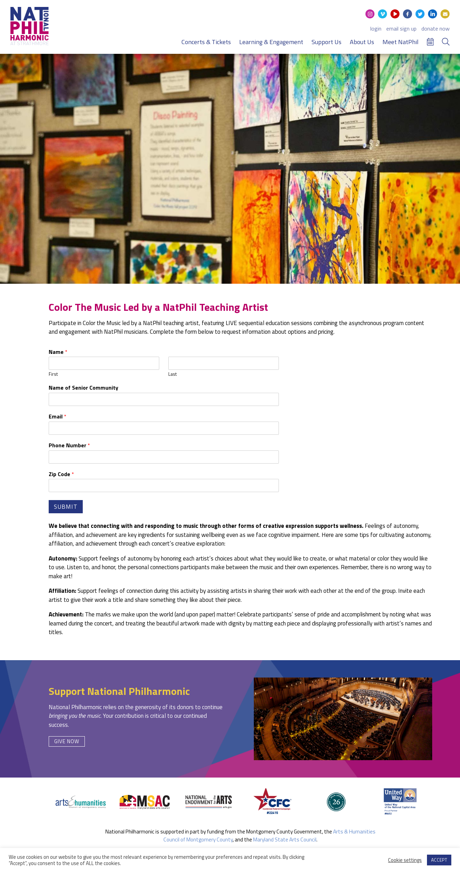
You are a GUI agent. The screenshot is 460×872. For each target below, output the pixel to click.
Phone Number (69, 445)
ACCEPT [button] (439, 859)
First (53, 374)
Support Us (326, 42)
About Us (362, 42)
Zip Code (61, 474)
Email (57, 416)
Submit (66, 506)
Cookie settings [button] (405, 860)
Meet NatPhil (400, 42)
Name (58, 352)
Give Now (66, 741)
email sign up (401, 28)
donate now (435, 28)
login (375, 28)
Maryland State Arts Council (284, 840)
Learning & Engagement (271, 42)
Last (172, 374)
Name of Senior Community (83, 387)
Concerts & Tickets (206, 42)
